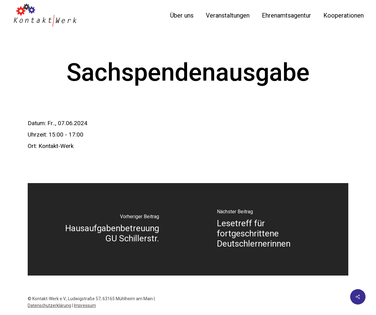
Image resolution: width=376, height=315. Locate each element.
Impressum (85, 305)
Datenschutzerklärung (49, 305)
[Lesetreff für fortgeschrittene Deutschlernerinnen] (268, 229)
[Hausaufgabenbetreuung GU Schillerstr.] (108, 229)
